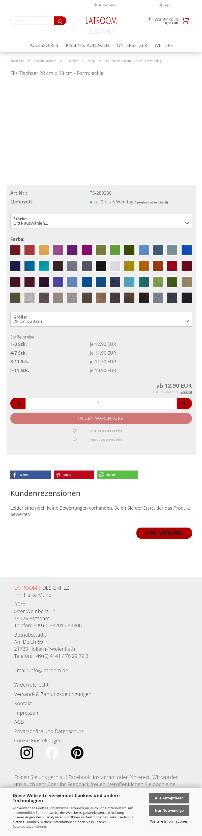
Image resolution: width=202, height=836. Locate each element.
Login (165, 5)
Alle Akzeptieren (169, 798)
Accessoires (44, 45)
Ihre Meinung (164, 538)
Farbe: (17, 244)
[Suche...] (60, 20)
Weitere (164, 45)
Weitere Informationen (169, 821)
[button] (17, 408)
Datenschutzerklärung (29, 826)
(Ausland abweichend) (152, 207)
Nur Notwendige (169, 810)
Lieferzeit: (22, 206)
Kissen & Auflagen (87, 45)
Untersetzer (132, 45)
